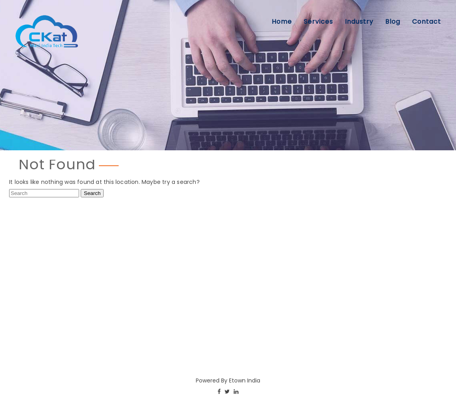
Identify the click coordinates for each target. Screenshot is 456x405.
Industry (359, 21)
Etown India (244, 380)
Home (282, 21)
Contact (426, 21)
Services (318, 21)
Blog (392, 21)
